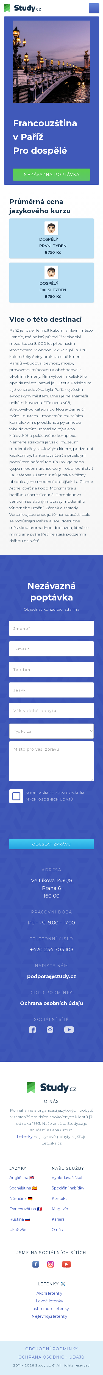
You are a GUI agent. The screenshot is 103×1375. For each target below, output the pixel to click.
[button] (94, 8)
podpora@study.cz (51, 976)
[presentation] (47, 819)
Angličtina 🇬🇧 (21, 1177)
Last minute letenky (49, 1308)
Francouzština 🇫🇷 (25, 1208)
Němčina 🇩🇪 (20, 1198)
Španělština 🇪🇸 (23, 1188)
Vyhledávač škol (67, 1177)
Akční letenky (49, 1293)
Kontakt (59, 1198)
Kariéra (58, 1219)
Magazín (60, 1208)
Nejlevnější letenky (49, 1316)
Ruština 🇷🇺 (19, 1219)
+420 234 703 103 (51, 950)
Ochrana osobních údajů (51, 1003)
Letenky (25, 1136)
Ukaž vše (17, 1229)
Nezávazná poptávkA (51, 174)
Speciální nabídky (68, 1188)
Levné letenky (49, 1301)
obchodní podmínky (51, 1348)
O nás (57, 1229)
